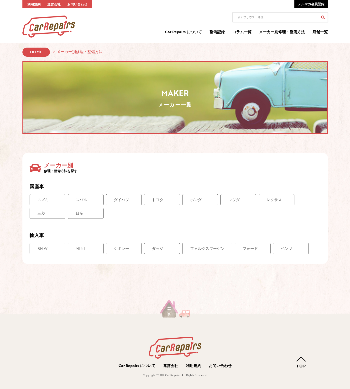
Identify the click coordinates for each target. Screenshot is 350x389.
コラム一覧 (241, 32)
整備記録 (217, 32)
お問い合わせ (77, 4)
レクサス (274, 200)
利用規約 (34, 4)
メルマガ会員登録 (311, 3)
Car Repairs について (183, 32)
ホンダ (196, 200)
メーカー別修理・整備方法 (282, 32)
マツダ (234, 200)
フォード (250, 248)
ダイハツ (121, 200)
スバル (81, 200)
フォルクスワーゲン (207, 248)
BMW (42, 248)
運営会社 (54, 4)
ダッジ (157, 248)
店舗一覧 (320, 32)
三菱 (41, 213)
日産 (79, 213)
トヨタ (157, 200)
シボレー (121, 248)
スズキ (43, 200)
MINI (80, 248)
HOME (36, 52)
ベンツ (286, 248)
